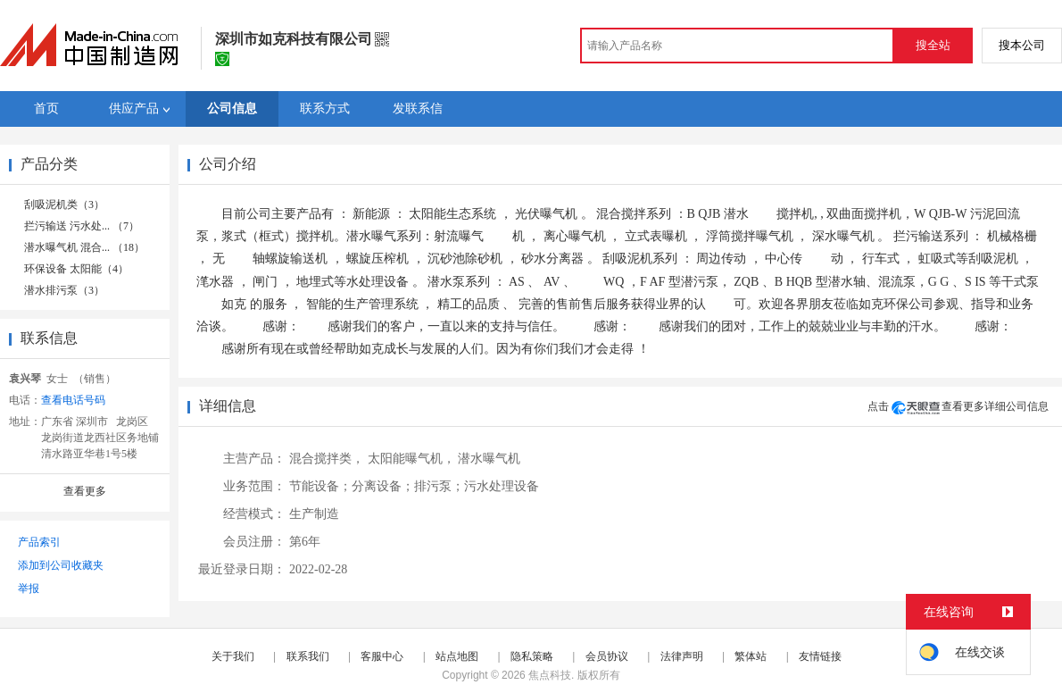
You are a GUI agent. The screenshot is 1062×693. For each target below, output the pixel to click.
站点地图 (457, 656)
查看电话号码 (73, 400)
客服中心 (382, 656)
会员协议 (606, 656)
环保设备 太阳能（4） (76, 269)
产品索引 (39, 542)
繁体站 (750, 656)
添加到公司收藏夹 (61, 565)
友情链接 (820, 656)
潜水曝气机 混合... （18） (84, 247)
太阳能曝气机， (411, 458)
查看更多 (84, 491)
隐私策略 (531, 656)
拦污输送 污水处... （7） (81, 226)
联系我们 (307, 656)
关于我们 (233, 656)
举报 (28, 588)
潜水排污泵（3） (64, 290)
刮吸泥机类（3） (64, 204)
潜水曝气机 (489, 458)
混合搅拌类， (326, 458)
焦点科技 (549, 675)
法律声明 (681, 656)
